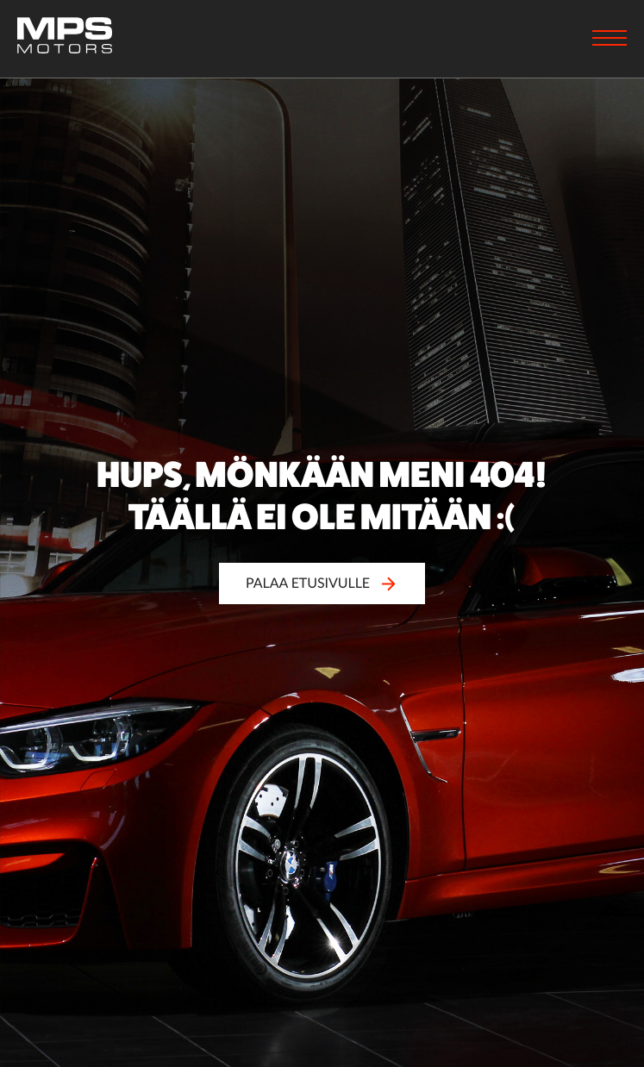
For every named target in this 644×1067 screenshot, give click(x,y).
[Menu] (609, 39)
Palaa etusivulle (322, 583)
